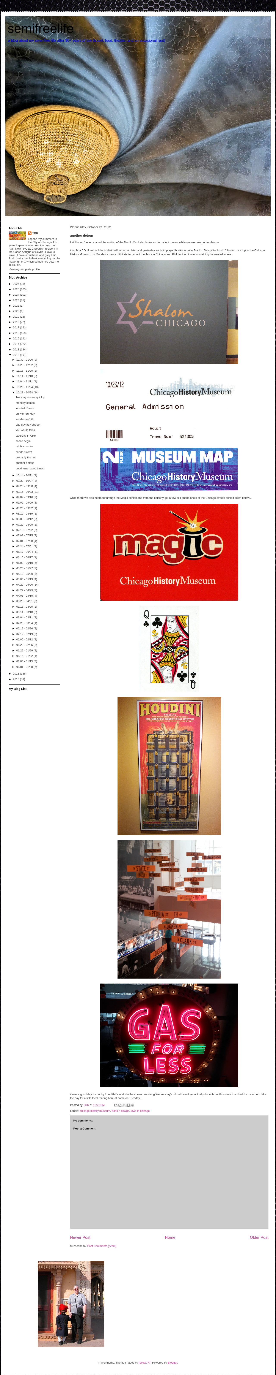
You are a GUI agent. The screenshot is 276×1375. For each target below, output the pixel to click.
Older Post (259, 1237)
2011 (16, 673)
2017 (16, 327)
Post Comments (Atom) (101, 1246)
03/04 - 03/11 (25, 617)
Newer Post (80, 1237)
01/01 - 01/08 (25, 666)
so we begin (23, 441)
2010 (16, 679)
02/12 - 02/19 (25, 634)
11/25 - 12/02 (25, 365)
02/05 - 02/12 (25, 639)
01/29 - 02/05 (25, 644)
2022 (16, 305)
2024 (16, 294)
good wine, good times (30, 468)
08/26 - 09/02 (25, 508)
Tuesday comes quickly (30, 397)
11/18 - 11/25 (25, 370)
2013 (16, 349)
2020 (16, 311)
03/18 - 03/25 (25, 606)
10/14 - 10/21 (25, 475)
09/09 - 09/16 (25, 497)
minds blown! (24, 452)
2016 (16, 333)
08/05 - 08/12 (25, 519)
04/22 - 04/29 (25, 590)
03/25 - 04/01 (25, 601)
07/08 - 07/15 (25, 535)
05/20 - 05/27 (25, 568)
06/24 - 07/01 (25, 546)
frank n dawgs (120, 1110)
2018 (16, 322)
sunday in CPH (25, 419)
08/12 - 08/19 (25, 513)
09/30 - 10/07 (25, 480)
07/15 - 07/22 (25, 530)
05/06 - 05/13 (25, 579)
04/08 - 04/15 (25, 595)
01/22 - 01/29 (25, 650)
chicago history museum (95, 1110)
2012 (16, 354)
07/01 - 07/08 (25, 541)
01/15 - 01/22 (25, 655)
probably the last (26, 457)
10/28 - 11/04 (25, 387)
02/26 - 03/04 (25, 623)
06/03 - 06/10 (25, 562)
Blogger (172, 1362)
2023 (16, 300)
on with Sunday (25, 413)
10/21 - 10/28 (25, 392)
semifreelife (41, 28)
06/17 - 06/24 (25, 551)
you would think (25, 430)
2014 (16, 343)
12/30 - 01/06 (25, 359)
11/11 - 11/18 (25, 376)
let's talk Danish (25, 408)
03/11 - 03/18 (25, 612)
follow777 (145, 1362)
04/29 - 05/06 (25, 584)
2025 (16, 289)
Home (170, 1237)
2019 (16, 316)
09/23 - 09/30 (25, 486)
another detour (25, 462)
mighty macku (24, 446)
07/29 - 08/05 (25, 524)
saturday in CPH (26, 435)
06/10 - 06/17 (25, 557)
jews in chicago (140, 1110)
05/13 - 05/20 (25, 573)
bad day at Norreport (28, 424)
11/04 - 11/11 (25, 381)
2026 (16, 283)
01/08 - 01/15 (25, 661)
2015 (16, 338)
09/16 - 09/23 (25, 491)
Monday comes (25, 402)
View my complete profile (24, 269)
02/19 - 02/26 (25, 628)
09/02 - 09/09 (25, 502)
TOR (35, 233)
